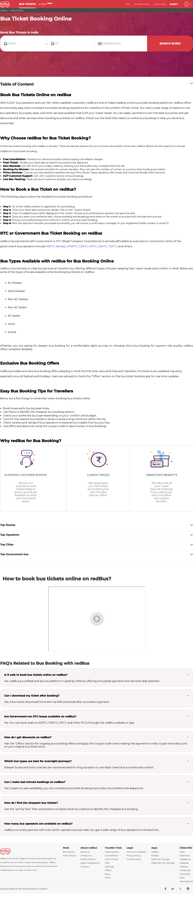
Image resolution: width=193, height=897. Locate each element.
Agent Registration (90, 863)
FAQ (107, 863)
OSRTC (102, 246)
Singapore (185, 859)
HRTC (92, 246)
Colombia (185, 874)
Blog (107, 874)
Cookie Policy (134, 859)
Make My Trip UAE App (163, 863)
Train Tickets (69, 856)
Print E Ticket (111, 859)
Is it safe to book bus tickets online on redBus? (35, 674)
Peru (182, 878)
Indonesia (185, 856)
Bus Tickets (69, 852)
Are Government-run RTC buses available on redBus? (40, 716)
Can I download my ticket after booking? (31, 695)
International (186, 881)
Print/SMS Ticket (141, 4)
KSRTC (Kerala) (55, 246)
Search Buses (169, 43)
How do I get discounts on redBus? (27, 737)
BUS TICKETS (27, 4)
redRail (45, 4)
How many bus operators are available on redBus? (38, 823)
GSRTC (83, 246)
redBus (52, 862)
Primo (108, 878)
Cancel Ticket (160, 4)
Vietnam (184, 867)
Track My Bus (111, 852)
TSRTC (112, 246)
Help (128, 4)
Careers (84, 867)
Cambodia (185, 870)
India (182, 852)
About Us (85, 852)
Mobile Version (88, 859)
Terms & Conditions (136, 852)
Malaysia (184, 863)
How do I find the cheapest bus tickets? (31, 802)
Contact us (86, 856)
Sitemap (109, 867)
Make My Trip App (160, 859)
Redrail (154, 856)
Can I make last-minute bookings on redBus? (34, 782)
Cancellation (111, 856)
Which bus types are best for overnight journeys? (37, 761)
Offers (108, 870)
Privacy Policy (134, 856)
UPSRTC (72, 246)
